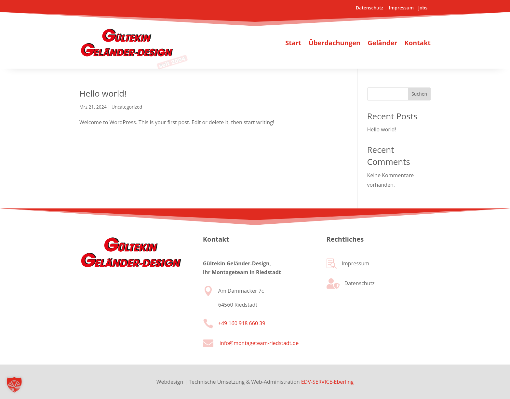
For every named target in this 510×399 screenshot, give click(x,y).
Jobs (422, 8)
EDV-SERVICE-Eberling (327, 381)
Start (293, 42)
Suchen (419, 94)
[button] (14, 384)
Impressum (401, 8)
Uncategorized (127, 107)
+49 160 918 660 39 (241, 323)
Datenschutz (370, 8)
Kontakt (417, 42)
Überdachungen (334, 42)
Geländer (382, 42)
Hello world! (103, 93)
